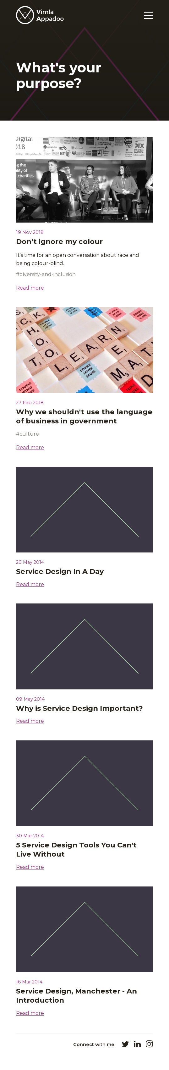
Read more (30, 288)
